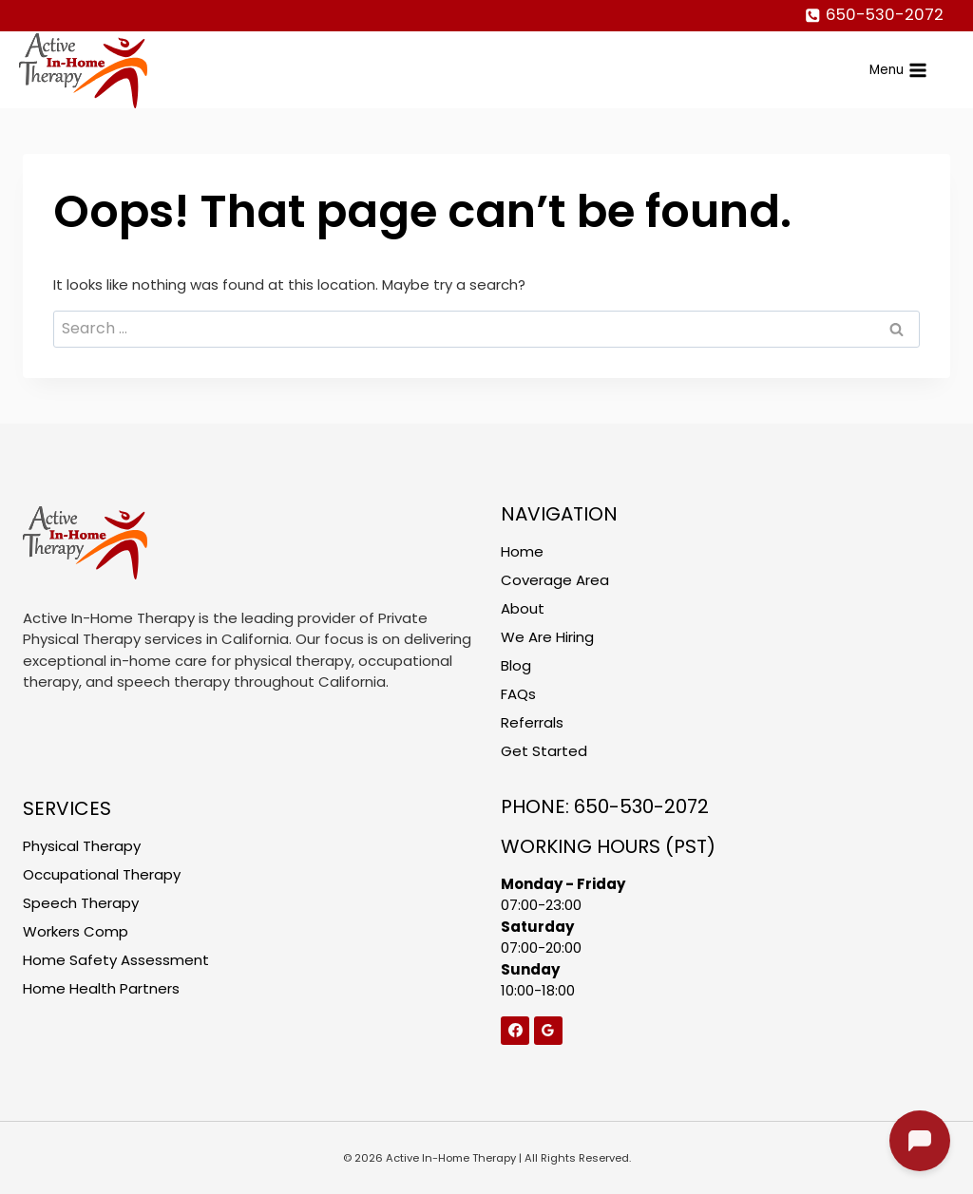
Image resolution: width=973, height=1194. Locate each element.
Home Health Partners (101, 988)
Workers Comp (75, 931)
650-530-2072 (641, 806)
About (522, 608)
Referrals (532, 722)
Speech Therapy (81, 903)
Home (522, 551)
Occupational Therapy (102, 874)
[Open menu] (898, 69)
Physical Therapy (82, 846)
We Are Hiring (547, 637)
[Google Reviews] (548, 1030)
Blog (516, 665)
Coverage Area (555, 580)
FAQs (518, 694)
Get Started (544, 751)
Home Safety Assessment (116, 960)
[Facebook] (515, 1030)
